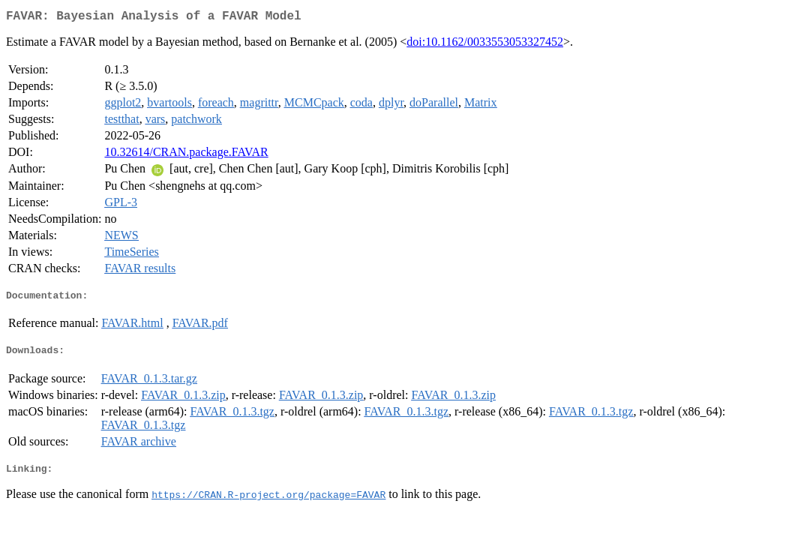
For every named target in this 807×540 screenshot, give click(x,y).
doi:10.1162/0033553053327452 (484, 44)
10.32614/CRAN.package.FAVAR (186, 154)
